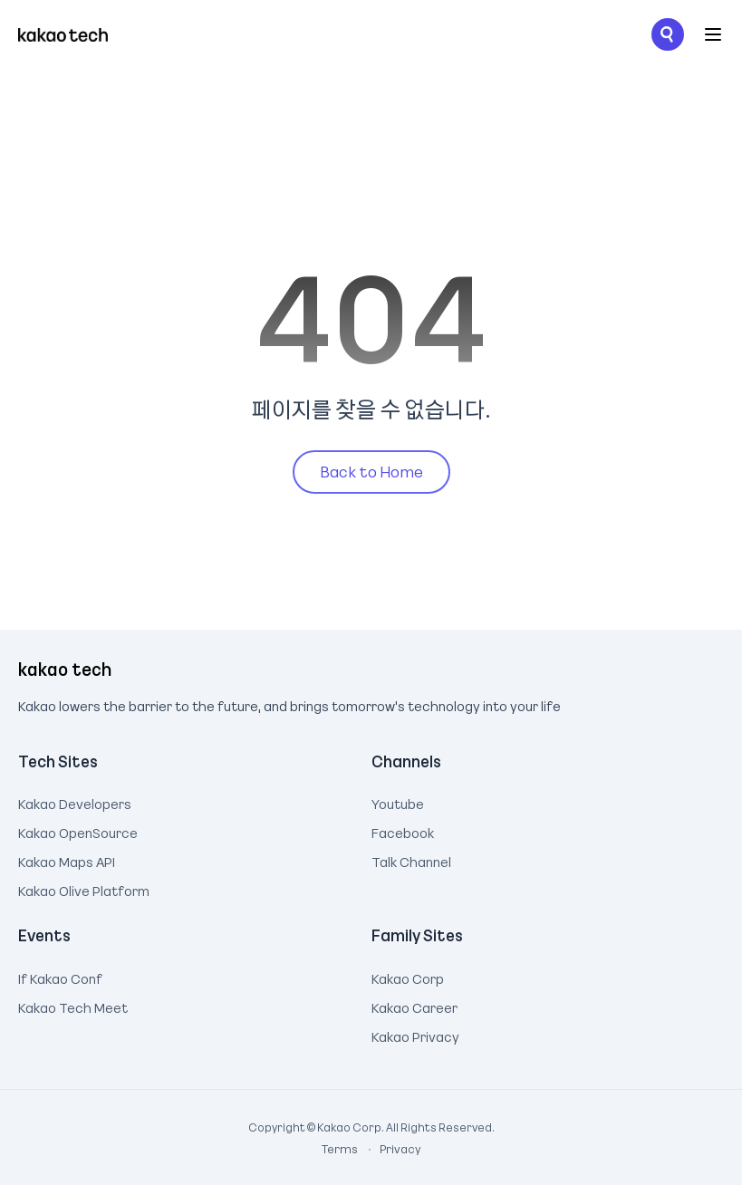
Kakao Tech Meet (73, 1005)
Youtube (397, 802)
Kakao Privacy (415, 1034)
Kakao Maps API (66, 860)
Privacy (390, 1149)
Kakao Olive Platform (83, 889)
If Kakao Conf (60, 977)
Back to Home (371, 471)
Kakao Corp (407, 977)
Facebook (402, 831)
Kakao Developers (74, 802)
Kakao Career (414, 1005)
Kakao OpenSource (78, 831)
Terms (341, 1149)
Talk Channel (411, 860)
